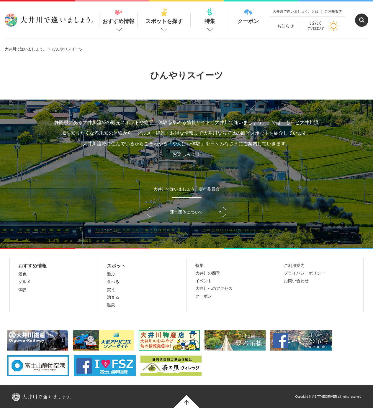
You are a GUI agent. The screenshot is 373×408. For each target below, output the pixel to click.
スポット (116, 265)
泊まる (113, 297)
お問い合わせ (296, 280)
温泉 (111, 305)
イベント (203, 280)
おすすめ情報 (118, 16)
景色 (22, 274)
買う (111, 289)
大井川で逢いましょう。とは (296, 11)
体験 (22, 289)
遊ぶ (111, 274)
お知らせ (285, 26)
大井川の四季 (207, 273)
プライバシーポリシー (304, 273)
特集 (210, 16)
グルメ (24, 281)
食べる (113, 281)
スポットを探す (164, 16)
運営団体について (186, 212)
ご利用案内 (333, 11)
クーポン (248, 16)
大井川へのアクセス (214, 288)
